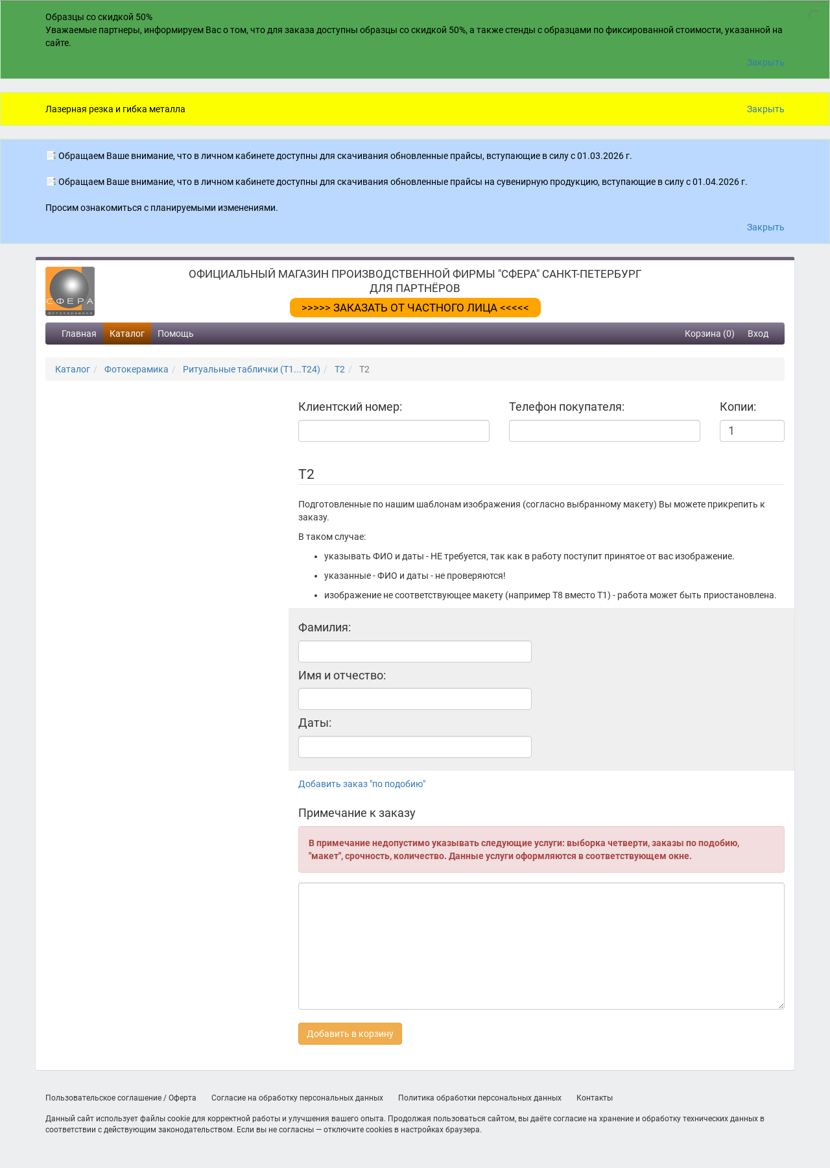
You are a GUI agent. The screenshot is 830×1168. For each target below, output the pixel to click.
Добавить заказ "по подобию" (361, 784)
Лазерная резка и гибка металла (115, 109)
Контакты (594, 1097)
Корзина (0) (710, 333)
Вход (758, 333)
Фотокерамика (136, 369)
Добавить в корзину (350, 1033)
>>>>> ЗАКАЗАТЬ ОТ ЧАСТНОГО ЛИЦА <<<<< (415, 307)
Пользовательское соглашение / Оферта (120, 1097)
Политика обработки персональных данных (480, 1097)
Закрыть (766, 62)
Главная (79, 333)
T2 (340, 369)
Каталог (127, 333)
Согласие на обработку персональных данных (297, 1097)
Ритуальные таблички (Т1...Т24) (251, 369)
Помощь (176, 333)
